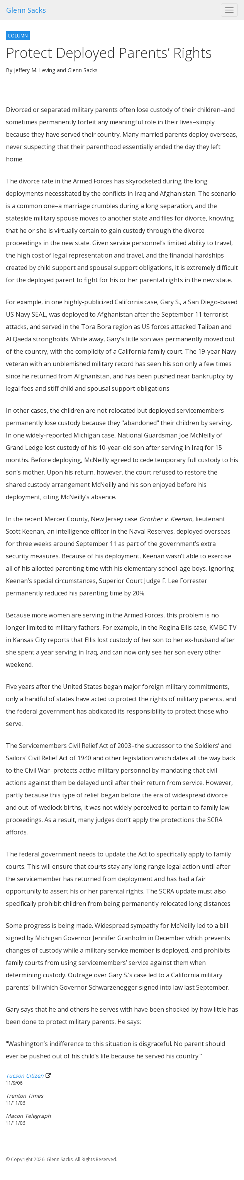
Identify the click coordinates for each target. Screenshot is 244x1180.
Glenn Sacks (26, 10)
